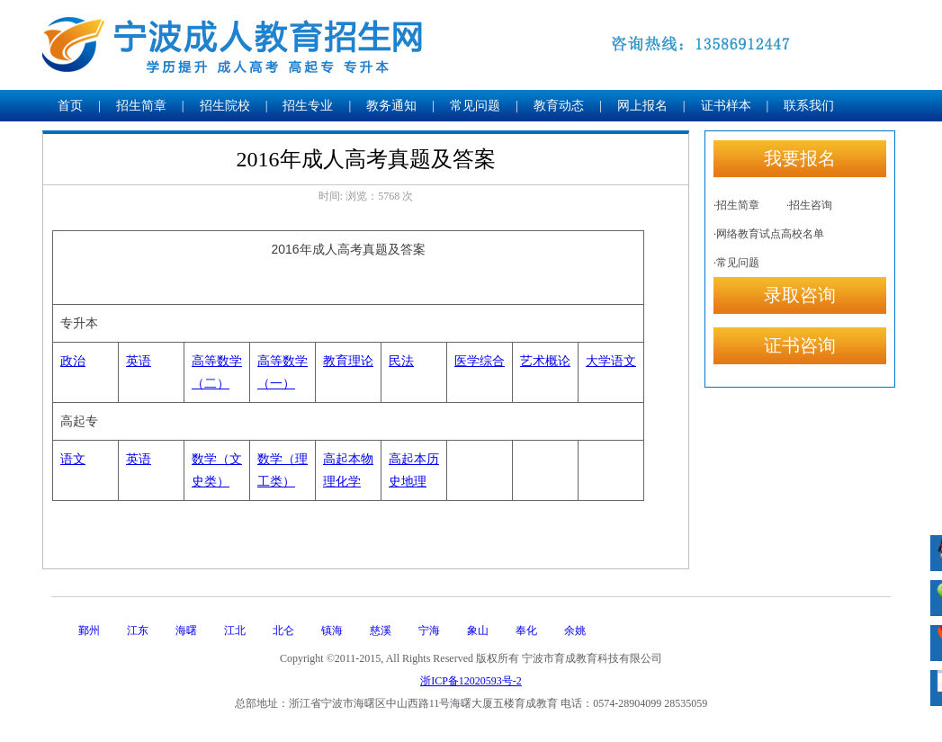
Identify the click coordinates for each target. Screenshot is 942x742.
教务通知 (391, 105)
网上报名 (642, 105)
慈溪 (380, 630)
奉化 (526, 630)
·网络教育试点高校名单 (768, 234)
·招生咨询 (809, 205)
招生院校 (225, 105)
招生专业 (308, 105)
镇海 (332, 630)
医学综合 (479, 360)
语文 (72, 458)
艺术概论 (545, 360)
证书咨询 (800, 345)
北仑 (283, 630)
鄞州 (89, 630)
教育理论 (348, 360)
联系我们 (809, 105)
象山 (478, 630)
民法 (401, 360)
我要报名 (800, 158)
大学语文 (611, 360)
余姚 (575, 630)
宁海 (429, 630)
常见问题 (475, 105)
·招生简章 (736, 205)
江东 (137, 630)
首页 (70, 105)
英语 (138, 360)
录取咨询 (800, 295)
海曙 (186, 630)
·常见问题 (736, 262)
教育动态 (559, 105)
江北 (235, 630)
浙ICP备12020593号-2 (471, 681)
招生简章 (141, 105)
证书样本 (726, 105)
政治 (72, 360)
